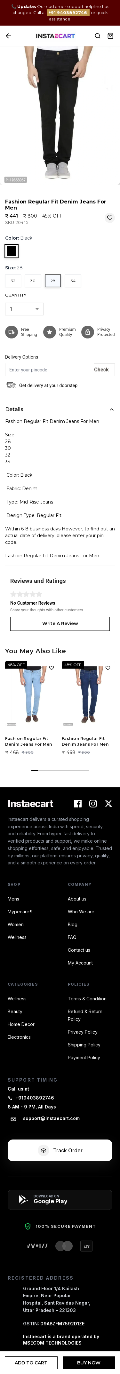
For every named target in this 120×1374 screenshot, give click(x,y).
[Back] (8, 36)
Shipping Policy (84, 1044)
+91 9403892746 (68, 12)
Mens (13, 898)
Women (16, 924)
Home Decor (21, 1024)
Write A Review (60, 623)
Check (101, 370)
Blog (72, 924)
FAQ (72, 937)
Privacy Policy (83, 1032)
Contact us (79, 950)
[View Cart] (110, 35)
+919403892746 (31, 1097)
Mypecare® (20, 911)
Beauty (15, 1011)
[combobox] (24, 309)
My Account (80, 962)
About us (77, 898)
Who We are (81, 911)
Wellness (17, 937)
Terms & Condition (87, 998)
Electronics (19, 1037)
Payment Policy (84, 1057)
